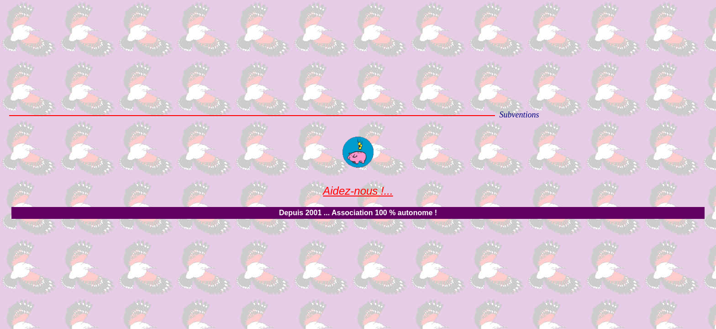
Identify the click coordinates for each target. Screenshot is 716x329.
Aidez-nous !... (358, 191)
